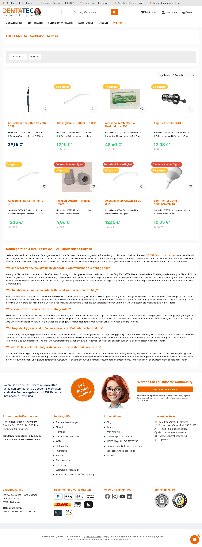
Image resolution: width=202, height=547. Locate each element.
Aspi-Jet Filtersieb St (167, 123)
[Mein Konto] (169, 12)
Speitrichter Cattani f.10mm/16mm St (166, 202)
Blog (109, 422)
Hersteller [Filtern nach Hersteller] (18, 56)
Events (60, 455)
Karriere (111, 427)
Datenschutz (63, 446)
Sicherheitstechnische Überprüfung (75, 474)
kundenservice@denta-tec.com (22, 435)
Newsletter (62, 427)
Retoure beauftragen (67, 422)
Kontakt (60, 431)
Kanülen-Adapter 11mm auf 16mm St (73, 202)
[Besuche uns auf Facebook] (107, 496)
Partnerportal (63, 460)
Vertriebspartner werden (120, 436)
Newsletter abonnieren (165, 389)
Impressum (62, 450)
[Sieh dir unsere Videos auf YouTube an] (122, 496)
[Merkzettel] (148, 12)
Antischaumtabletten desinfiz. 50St (27, 124)
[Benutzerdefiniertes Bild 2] (77, 504)
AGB (58, 441)
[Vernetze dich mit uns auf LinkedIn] (129, 496)
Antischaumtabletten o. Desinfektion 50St (120, 124)
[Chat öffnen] (194, 539)
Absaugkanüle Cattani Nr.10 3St (25, 202)
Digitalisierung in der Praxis (121, 450)
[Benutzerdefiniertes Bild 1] (179, 500)
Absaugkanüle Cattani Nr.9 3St (76, 123)
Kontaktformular (30, 439)
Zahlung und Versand (67, 436)
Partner (111, 455)
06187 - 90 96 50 (27, 421)
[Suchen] (114, 12)
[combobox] (86, 12)
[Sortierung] (176, 75)
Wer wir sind (113, 431)
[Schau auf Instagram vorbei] (114, 496)
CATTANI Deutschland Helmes (160, 255)
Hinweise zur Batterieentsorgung (124, 446)
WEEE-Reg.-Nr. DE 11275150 (122, 441)
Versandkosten (94, 536)
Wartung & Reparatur (67, 469)
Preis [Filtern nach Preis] (34, 56)
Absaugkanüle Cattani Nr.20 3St (123, 202)
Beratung (61, 465)
